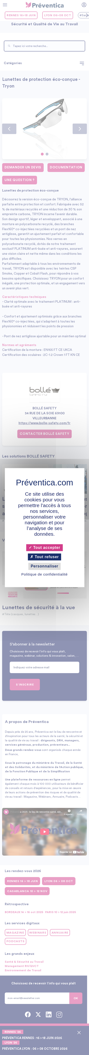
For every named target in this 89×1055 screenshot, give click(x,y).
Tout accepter (44, 548)
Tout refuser (44, 557)
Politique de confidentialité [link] (44, 574)
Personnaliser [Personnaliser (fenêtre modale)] (44, 566)
